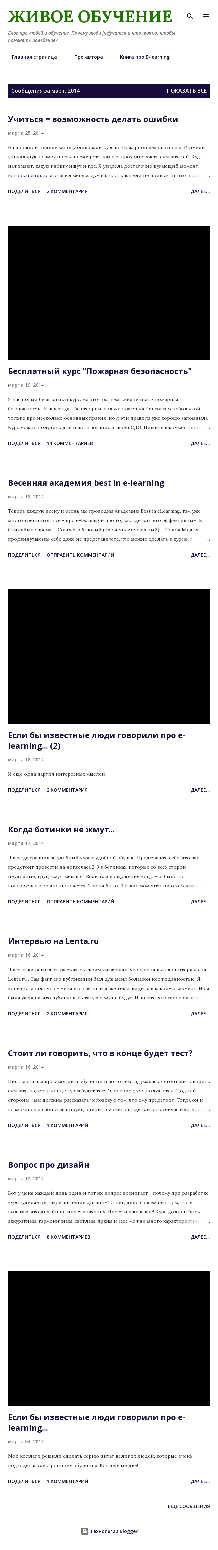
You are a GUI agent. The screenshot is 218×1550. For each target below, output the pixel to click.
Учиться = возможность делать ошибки (93, 118)
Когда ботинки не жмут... (61, 829)
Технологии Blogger (109, 1531)
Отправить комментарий (80, 555)
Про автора (84, 57)
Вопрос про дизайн (48, 1164)
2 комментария (67, 191)
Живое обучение (90, 16)
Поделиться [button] (24, 191)
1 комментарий (67, 1125)
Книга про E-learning (141, 57)
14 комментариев (70, 443)
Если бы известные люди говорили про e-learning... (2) (96, 740)
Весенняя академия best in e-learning (86, 482)
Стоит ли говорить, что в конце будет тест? (100, 1052)
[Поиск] (190, 12)
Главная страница (30, 57)
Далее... (200, 191)
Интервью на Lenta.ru (53, 940)
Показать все (187, 90)
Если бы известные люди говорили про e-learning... (96, 1422)
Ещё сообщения (189, 1506)
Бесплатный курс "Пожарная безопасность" (100, 370)
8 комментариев (68, 1237)
